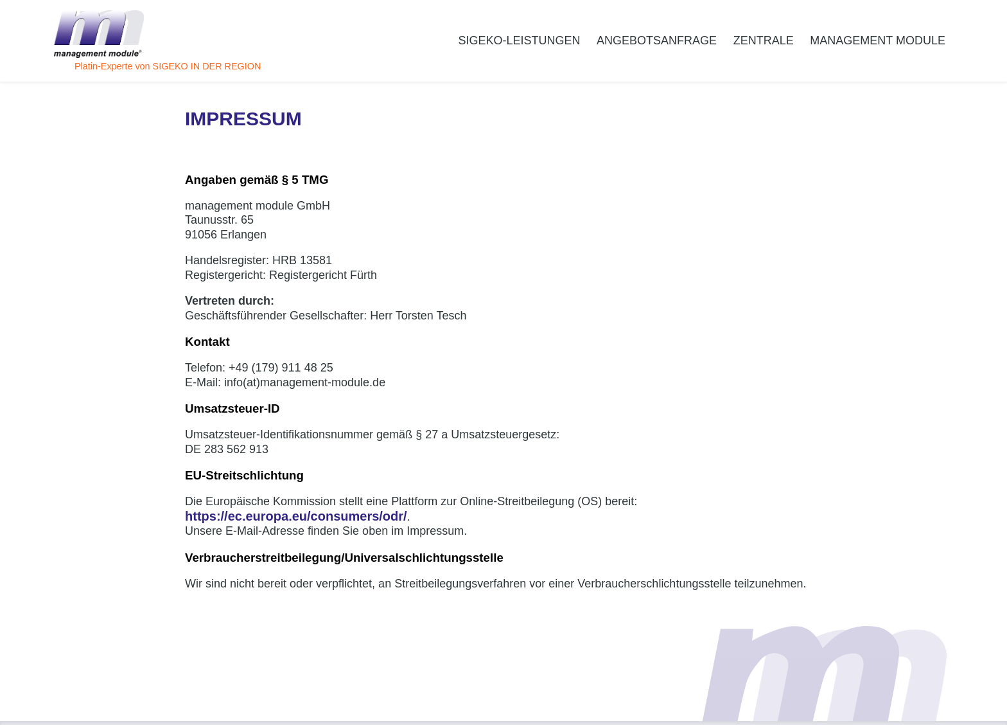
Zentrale (763, 40)
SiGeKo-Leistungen (519, 40)
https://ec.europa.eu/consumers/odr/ (296, 516)
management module (877, 40)
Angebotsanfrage (657, 40)
